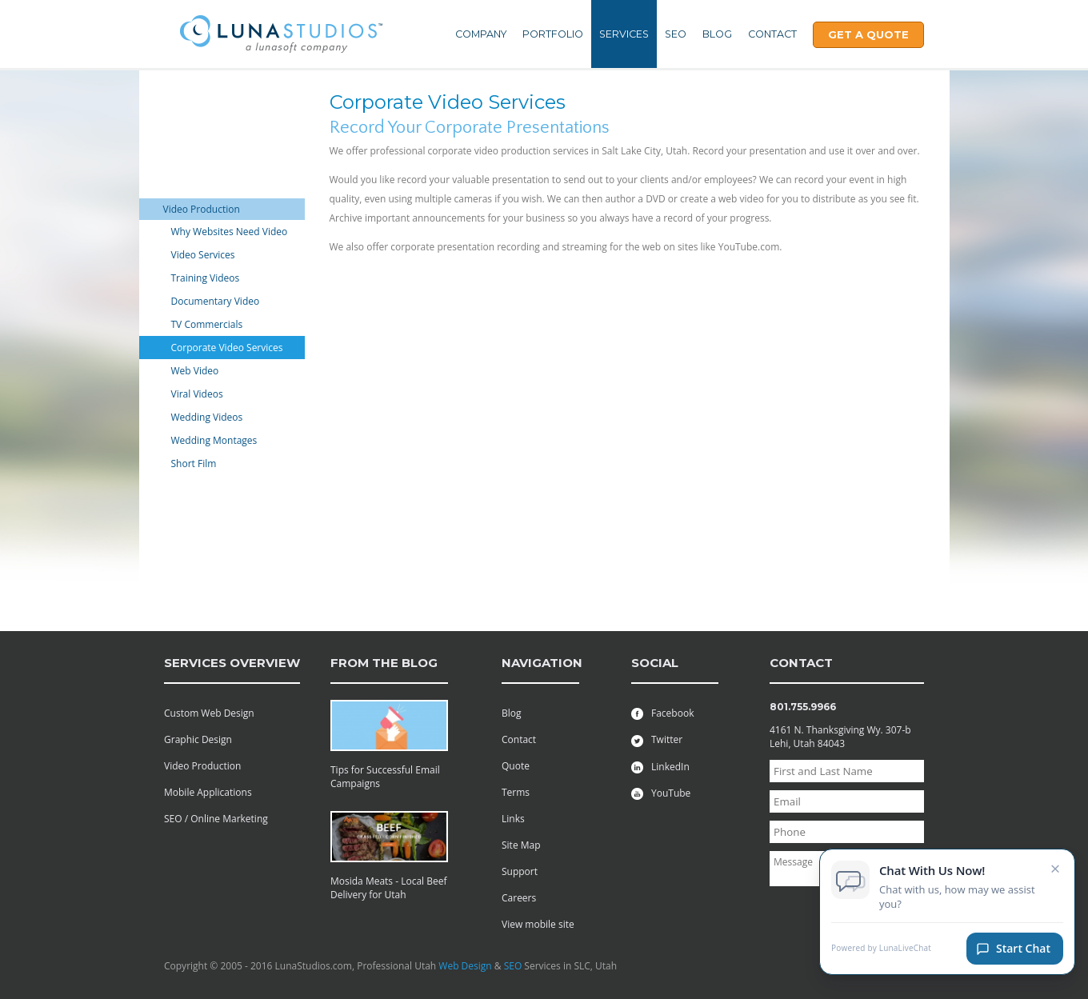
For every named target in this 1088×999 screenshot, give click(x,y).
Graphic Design (197, 166)
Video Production (201, 209)
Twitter (656, 739)
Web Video (195, 371)
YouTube (660, 793)
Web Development (204, 123)
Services (624, 34)
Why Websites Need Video (229, 231)
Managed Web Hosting (213, 486)
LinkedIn (660, 766)
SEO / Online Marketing (216, 818)
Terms (516, 792)
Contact (772, 34)
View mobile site (538, 924)
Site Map (521, 845)
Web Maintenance (203, 144)
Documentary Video (215, 301)
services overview (232, 662)
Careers (519, 898)
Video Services (203, 255)
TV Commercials (207, 324)
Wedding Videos (207, 417)
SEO (675, 34)
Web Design (464, 966)
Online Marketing (202, 187)
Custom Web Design (209, 713)
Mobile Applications (207, 101)
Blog (717, 34)
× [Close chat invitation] (1055, 876)
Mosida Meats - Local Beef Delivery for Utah (388, 887)
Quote (516, 766)
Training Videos (205, 278)
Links (513, 818)
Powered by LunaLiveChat (881, 956)
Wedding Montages (214, 440)
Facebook (662, 713)
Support (520, 871)
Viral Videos (197, 394)
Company (480, 34)
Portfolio (552, 34)
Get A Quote (868, 34)
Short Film (194, 463)
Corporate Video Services (227, 347)
